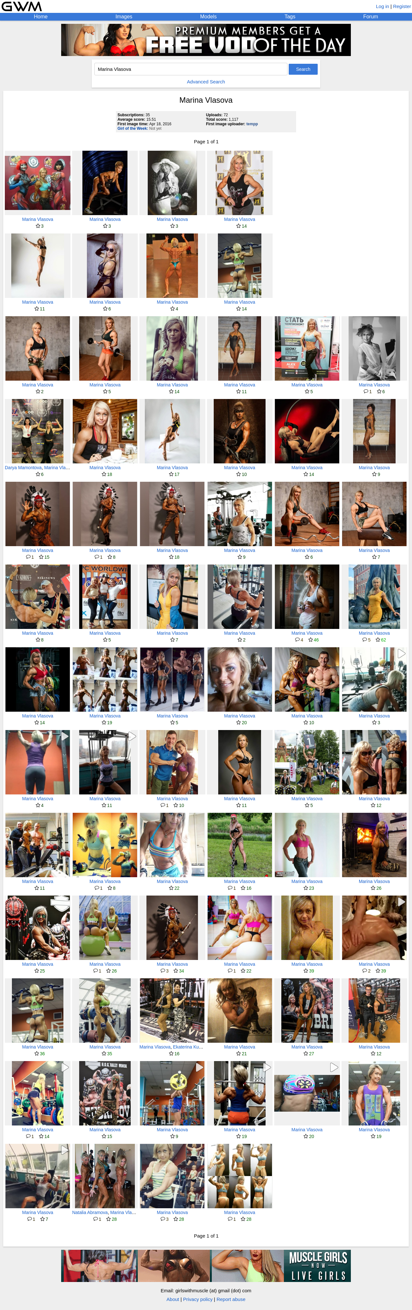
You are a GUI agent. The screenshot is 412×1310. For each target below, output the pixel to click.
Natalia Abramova (90, 1212)
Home (41, 16)
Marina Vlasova (37, 219)
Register (402, 6)
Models (208, 16)
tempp (252, 124)
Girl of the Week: (132, 128)
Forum (370, 16)
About (172, 1299)
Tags (290, 16)
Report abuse (231, 1299)
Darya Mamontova (23, 467)
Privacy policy (198, 1299)
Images (124, 16)
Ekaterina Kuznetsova (195, 1046)
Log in (382, 6)
